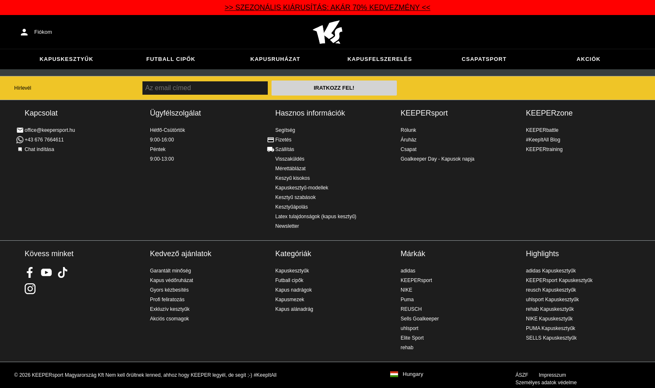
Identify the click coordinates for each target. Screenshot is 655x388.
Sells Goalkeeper (420, 319)
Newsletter (287, 226)
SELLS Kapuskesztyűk (551, 338)
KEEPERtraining (544, 149)
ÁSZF (521, 375)
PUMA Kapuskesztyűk (550, 328)
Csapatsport (484, 59)
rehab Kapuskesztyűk (550, 309)
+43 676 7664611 (44, 140)
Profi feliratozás (167, 299)
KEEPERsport (424, 113)
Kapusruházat (275, 59)
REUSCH (411, 309)
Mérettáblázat (290, 168)
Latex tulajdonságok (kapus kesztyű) (315, 216)
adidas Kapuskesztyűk (551, 271)
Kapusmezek (289, 299)
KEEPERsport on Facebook (30, 272)
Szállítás (284, 149)
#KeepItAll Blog (543, 140)
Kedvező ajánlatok (180, 253)
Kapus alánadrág (294, 309)
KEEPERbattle (542, 130)
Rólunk (408, 130)
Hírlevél (22, 88)
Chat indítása (39, 149)
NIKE (406, 290)
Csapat (408, 149)
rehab (407, 347)
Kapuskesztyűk (67, 59)
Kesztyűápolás (291, 207)
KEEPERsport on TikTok (62, 272)
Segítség (285, 130)
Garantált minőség (170, 271)
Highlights (542, 253)
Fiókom (43, 32)
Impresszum (552, 375)
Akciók (588, 59)
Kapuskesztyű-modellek (301, 188)
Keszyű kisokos (292, 178)
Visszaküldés (290, 159)
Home (327, 32)
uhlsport (410, 328)
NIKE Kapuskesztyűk (549, 319)
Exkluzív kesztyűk (170, 309)
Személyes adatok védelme (546, 382)
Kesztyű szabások (295, 197)
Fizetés (283, 140)
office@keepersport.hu (50, 130)
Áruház (408, 140)
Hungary (413, 374)
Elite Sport (412, 338)
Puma (407, 299)
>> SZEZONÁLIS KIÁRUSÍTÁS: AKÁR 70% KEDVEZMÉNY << (327, 7)
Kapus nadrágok (293, 290)
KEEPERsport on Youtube (46, 272)
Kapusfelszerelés (380, 59)
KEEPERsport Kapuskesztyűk (559, 280)
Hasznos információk (310, 113)
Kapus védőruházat (171, 280)
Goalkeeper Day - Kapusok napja (438, 159)
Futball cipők (170, 59)
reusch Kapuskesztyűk (551, 290)
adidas (408, 271)
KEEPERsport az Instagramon (30, 288)
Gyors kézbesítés (169, 290)
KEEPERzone (549, 113)
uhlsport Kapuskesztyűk (552, 299)
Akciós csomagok (169, 319)
